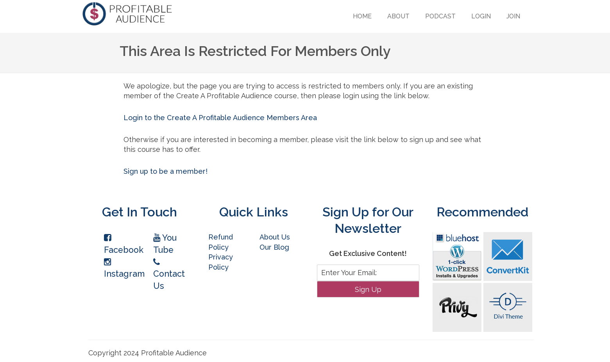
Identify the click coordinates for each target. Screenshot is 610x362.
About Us (274, 237)
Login (481, 16)
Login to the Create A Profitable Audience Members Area (220, 117)
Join (513, 16)
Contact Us (169, 274)
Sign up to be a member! (165, 171)
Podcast (440, 16)
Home (362, 16)
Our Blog (274, 247)
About (398, 16)
